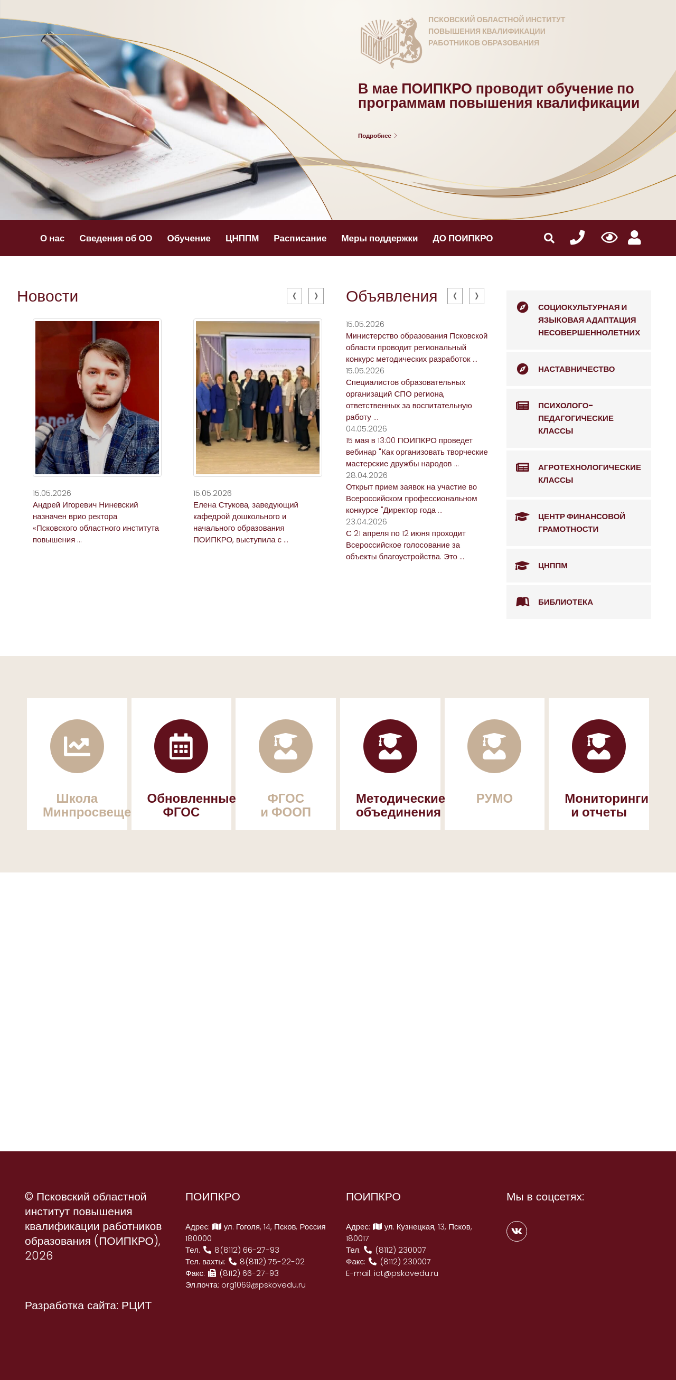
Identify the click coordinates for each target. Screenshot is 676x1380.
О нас (52, 238)
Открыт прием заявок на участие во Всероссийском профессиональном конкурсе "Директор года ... (411, 498)
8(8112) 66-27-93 (240, 1249)
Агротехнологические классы (573, 468)
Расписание (300, 238)
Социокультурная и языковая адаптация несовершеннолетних (573, 314)
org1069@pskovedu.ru (263, 1284)
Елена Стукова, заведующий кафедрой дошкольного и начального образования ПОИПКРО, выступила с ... (245, 522)
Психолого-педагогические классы (560, 412)
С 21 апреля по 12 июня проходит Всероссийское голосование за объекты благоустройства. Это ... (406, 545)
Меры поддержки (379, 238)
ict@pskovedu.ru (406, 1273)
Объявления (392, 296)
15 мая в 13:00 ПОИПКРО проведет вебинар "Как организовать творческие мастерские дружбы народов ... (417, 452)
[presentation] (294, 296)
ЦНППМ (242, 238)
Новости (47, 296)
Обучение (189, 238)
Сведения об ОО (115, 238)
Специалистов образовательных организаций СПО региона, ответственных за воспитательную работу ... (409, 400)
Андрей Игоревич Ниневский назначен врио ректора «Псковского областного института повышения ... (96, 522)
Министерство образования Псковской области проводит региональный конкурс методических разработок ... (416, 347)
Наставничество (560, 369)
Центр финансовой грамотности (565, 517)
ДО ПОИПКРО (463, 238)
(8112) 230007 (394, 1249)
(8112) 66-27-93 (243, 1273)
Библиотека (549, 602)
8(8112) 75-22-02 (266, 1261)
